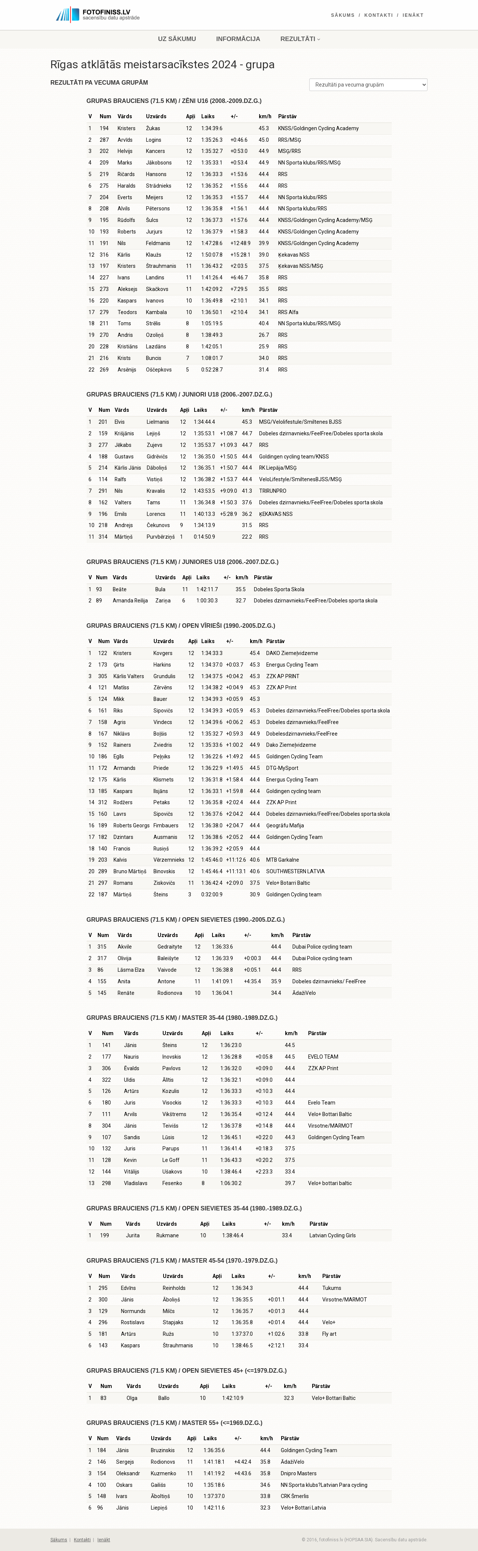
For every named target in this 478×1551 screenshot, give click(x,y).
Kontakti (378, 15)
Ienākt (413, 15)
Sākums (343, 15)
